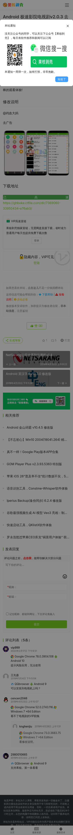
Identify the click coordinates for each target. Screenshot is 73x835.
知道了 (62, 79)
